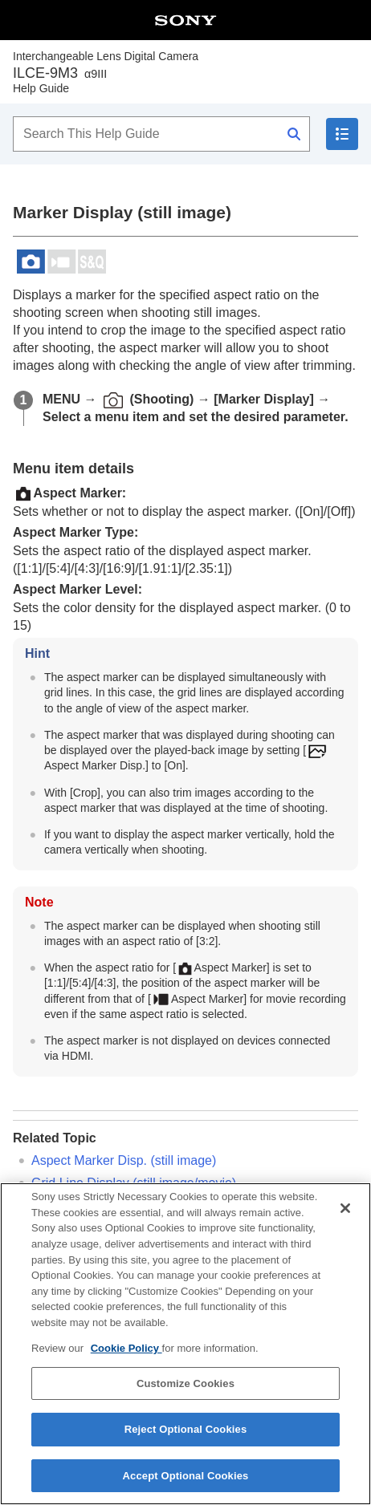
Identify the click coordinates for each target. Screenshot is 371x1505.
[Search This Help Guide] (161, 134)
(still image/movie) (133, 1183)
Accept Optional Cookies (186, 1488)
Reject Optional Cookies (185, 1441)
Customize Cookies (185, 1395)
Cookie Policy (126, 1360)
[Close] (345, 1220)
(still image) (123, 1160)
